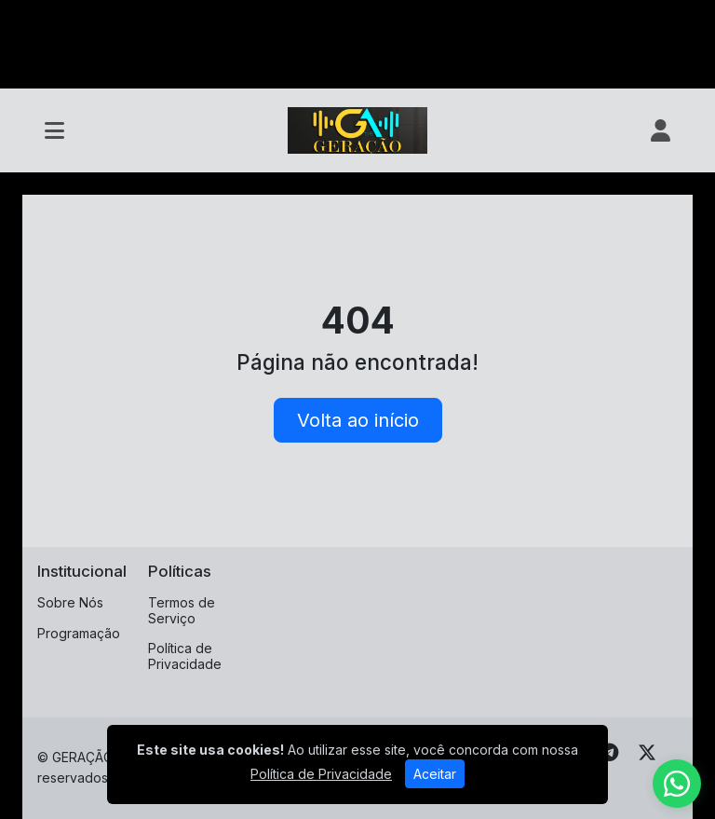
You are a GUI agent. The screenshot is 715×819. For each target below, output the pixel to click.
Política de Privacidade (185, 656)
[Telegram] (609, 753)
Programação (78, 633)
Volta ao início (358, 420)
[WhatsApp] (677, 783)
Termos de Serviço (181, 610)
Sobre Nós (70, 602)
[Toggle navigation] (54, 130)
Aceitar (434, 774)
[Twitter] (647, 753)
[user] (660, 130)
